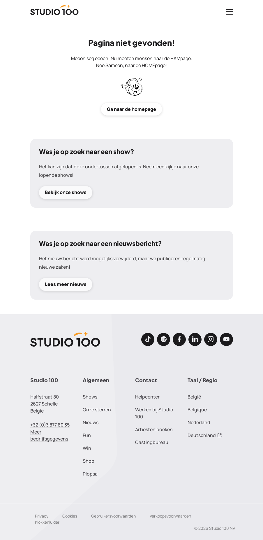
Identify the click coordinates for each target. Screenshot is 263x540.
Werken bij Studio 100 (154, 413)
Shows (90, 397)
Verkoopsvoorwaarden (170, 516)
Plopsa (90, 474)
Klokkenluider (47, 522)
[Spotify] (163, 339)
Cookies (69, 516)
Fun (87, 435)
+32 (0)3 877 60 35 (50, 425)
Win (87, 448)
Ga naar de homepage (131, 109)
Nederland (199, 422)
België (194, 397)
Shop (88, 461)
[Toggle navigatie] (229, 11)
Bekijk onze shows (66, 192)
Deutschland (205, 435)
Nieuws (90, 422)
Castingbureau (151, 442)
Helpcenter (147, 397)
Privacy (41, 516)
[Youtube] (226, 339)
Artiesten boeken (154, 429)
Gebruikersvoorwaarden (113, 516)
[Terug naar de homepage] (54, 11)
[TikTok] (147, 339)
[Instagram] (210, 339)
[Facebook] (179, 339)
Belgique (197, 409)
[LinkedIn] (195, 339)
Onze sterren (97, 409)
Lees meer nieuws (66, 284)
